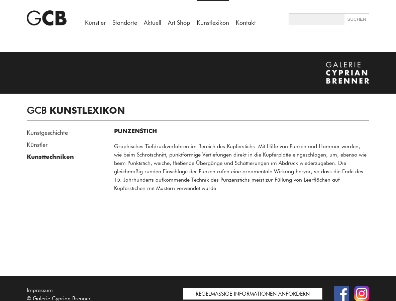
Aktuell (152, 22)
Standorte (124, 22)
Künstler (95, 22)
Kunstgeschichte (47, 132)
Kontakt (246, 22)
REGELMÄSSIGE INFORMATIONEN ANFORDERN (253, 294)
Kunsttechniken (50, 157)
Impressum (40, 290)
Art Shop (179, 22)
